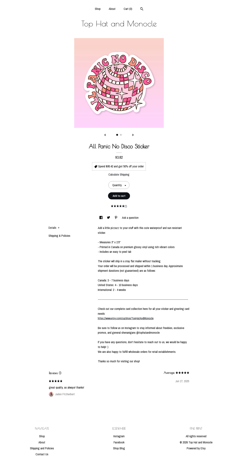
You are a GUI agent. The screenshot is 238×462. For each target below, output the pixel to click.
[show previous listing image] (105, 135)
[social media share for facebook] (101, 218)
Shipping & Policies (59, 236)
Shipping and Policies (42, 448)
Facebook (119, 442)
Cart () (128, 9)
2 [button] (121, 135)
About (112, 9)
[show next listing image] (133, 135)
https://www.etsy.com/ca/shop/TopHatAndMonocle (126, 318)
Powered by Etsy (196, 448)
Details (54, 228)
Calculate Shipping (118, 174)
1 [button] (117, 135)
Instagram (119, 436)
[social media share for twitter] (109, 218)
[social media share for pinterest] (116, 218)
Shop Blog (119, 448)
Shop (98, 9)
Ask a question (130, 218)
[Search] (141, 9)
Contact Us (42, 454)
